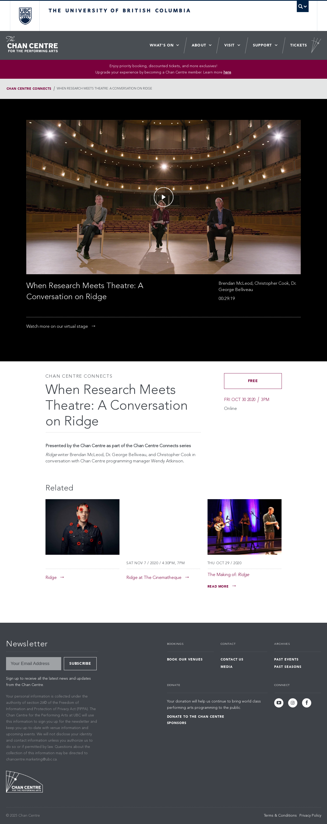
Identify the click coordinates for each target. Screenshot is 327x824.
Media (227, 667)
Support (262, 45)
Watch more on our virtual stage (57, 326)
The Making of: (228, 575)
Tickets (298, 45)
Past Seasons (288, 667)
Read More (218, 586)
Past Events (286, 659)
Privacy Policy (310, 815)
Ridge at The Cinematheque (153, 577)
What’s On (162, 45)
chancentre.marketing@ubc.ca (31, 759)
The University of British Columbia (25, 16)
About (199, 45)
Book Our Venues (185, 659)
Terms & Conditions (280, 815)
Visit (229, 45)
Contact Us (232, 659)
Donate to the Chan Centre (195, 717)
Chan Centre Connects (29, 89)
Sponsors (177, 723)
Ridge (51, 577)
